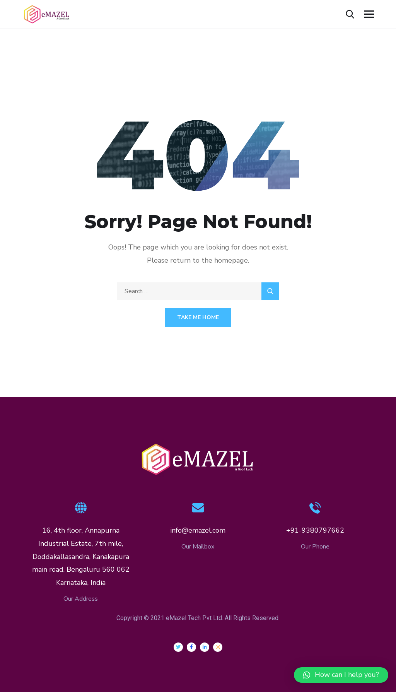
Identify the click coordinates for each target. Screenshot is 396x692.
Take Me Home (198, 317)
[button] (341, 675)
